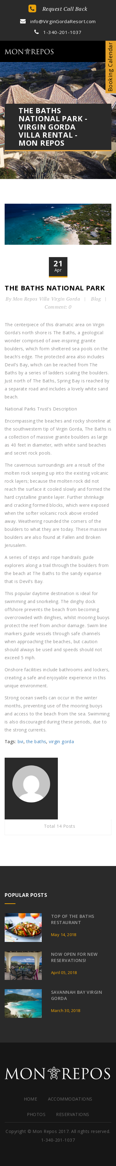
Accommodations (70, 1099)
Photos (36, 1114)
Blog (96, 298)
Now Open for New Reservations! (74, 957)
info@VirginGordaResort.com (58, 21)
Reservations (72, 1114)
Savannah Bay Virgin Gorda (76, 995)
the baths (36, 741)
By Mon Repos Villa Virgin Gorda (43, 298)
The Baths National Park (55, 287)
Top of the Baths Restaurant (72, 919)
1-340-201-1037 (57, 32)
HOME (30, 1099)
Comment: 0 (58, 306)
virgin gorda (61, 741)
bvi (21, 741)
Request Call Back (58, 8)
